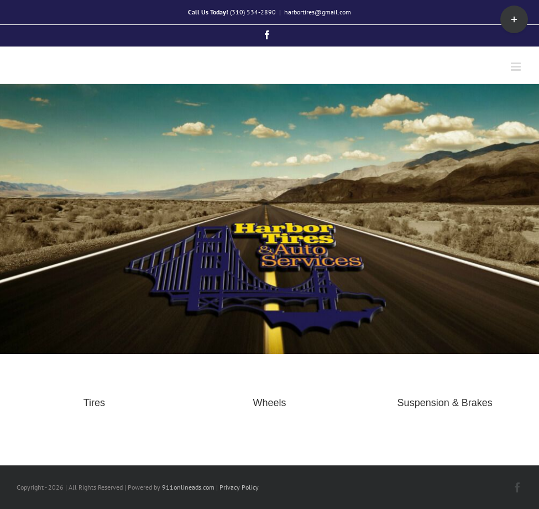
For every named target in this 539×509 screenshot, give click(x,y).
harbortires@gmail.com (317, 12)
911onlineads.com (188, 487)
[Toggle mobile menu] (516, 66)
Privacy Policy (239, 487)
